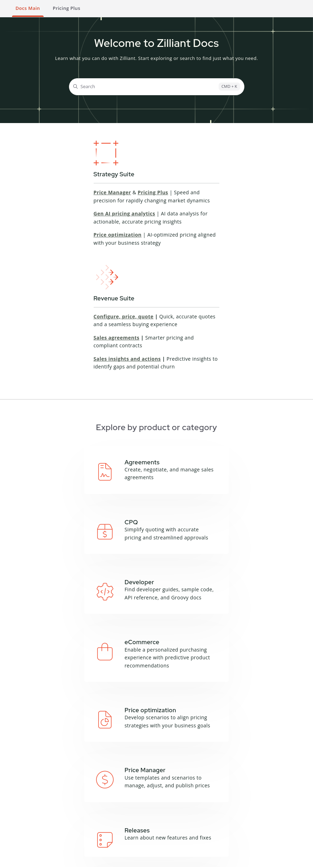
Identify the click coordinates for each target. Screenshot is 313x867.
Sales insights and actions (127, 358)
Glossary (239, 749)
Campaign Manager (105, 740)
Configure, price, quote (124, 316)
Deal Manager (99, 757)
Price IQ (92, 766)
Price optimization (118, 234)
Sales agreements (116, 337)
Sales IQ (92, 783)
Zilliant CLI (169, 757)
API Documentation (179, 740)
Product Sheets (28, 831)
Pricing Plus (153, 192)
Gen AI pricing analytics (124, 213)
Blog (16, 814)
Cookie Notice (113, 858)
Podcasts (21, 823)
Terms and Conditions (33, 858)
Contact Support (137, 836)
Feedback (240, 757)
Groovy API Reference (181, 749)
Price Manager (112, 192)
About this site (246, 740)
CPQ (88, 749)
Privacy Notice (77, 858)
